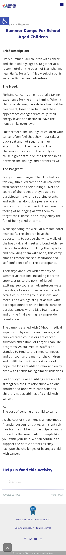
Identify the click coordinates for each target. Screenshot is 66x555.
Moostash (48, 553)
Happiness (23, 24)
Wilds (27, 553)
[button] (4, 21)
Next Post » (57, 494)
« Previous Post (11, 494)
